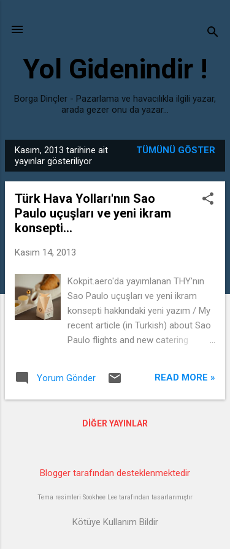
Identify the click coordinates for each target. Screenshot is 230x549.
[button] (208, 199)
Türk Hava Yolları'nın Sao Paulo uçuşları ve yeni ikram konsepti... (93, 213)
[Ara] (212, 33)
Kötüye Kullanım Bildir (115, 522)
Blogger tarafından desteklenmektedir (115, 473)
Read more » (185, 377)
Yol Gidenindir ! (115, 69)
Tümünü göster (175, 150)
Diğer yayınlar (115, 423)
